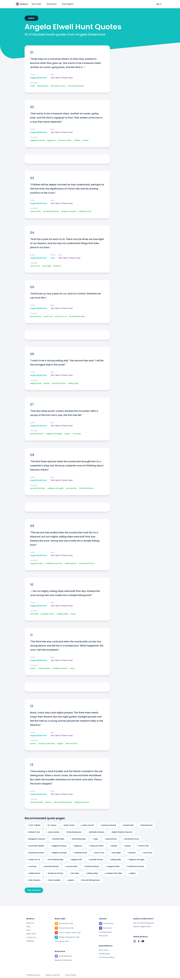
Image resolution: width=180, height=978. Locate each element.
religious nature (37, 140)
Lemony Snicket (108, 825)
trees (32, 86)
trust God (48, 316)
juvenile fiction (59, 383)
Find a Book (104, 950)
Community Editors (107, 957)
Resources (103, 936)
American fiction (86, 563)
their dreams (71, 743)
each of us (35, 266)
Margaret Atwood (36, 839)
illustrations (42, 86)
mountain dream (76, 86)
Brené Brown (146, 825)
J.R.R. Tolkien (33, 825)
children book (84, 211)
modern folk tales (46, 743)
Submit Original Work (142, 926)
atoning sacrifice (51, 211)
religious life (35, 383)
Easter (86, 140)
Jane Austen (52, 832)
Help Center (31, 934)
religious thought (54, 433)
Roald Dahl (128, 825)
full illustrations (86, 488)
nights (60, 743)
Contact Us (31, 937)
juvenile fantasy (37, 488)
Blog (28, 926)
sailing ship (73, 383)
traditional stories (53, 563)
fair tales (34, 614)
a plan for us (61, 316)
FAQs (28, 930)
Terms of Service (53, 975)
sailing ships (62, 614)
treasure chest (65, 140)
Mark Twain (68, 825)
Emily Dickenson (73, 832)
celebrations (70, 563)
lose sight (46, 266)
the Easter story (58, 86)
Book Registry (68, 4)
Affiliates (30, 941)
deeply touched (68, 211)
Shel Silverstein (78, 839)
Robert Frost (33, 832)
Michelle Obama (96, 832)
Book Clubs (36, 4)
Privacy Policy (70, 975)
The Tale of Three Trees (62, 78)
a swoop (77, 433)
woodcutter (71, 488)
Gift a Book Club (62, 941)
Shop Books (52, 4)
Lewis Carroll (87, 825)
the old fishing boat (63, 802)
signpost (51, 140)
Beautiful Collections (63, 960)
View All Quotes (33, 890)
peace (48, 802)
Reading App (104, 953)
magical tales (36, 563)
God (53, 258)
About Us (30, 923)
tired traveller (36, 802)
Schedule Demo (105, 932)
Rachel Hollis (57, 839)
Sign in (158, 4)
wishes (77, 140)
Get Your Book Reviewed (143, 923)
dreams (57, 266)
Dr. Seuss (51, 825)
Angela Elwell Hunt (38, 78)
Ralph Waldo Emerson (121, 832)
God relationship (77, 316)
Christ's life (35, 211)
